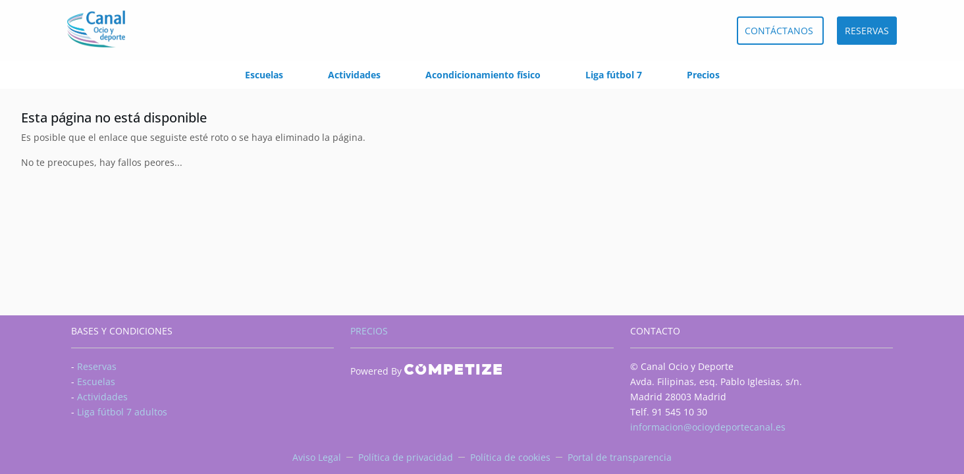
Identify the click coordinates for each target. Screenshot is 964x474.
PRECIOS (369, 331)
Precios (703, 74)
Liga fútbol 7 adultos (122, 412)
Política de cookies (510, 457)
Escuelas (264, 74)
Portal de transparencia (620, 457)
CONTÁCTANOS (780, 30)
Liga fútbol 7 (613, 74)
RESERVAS (867, 30)
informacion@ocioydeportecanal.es (708, 427)
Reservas (97, 366)
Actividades (354, 74)
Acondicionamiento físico (483, 74)
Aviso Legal (316, 457)
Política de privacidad (405, 457)
